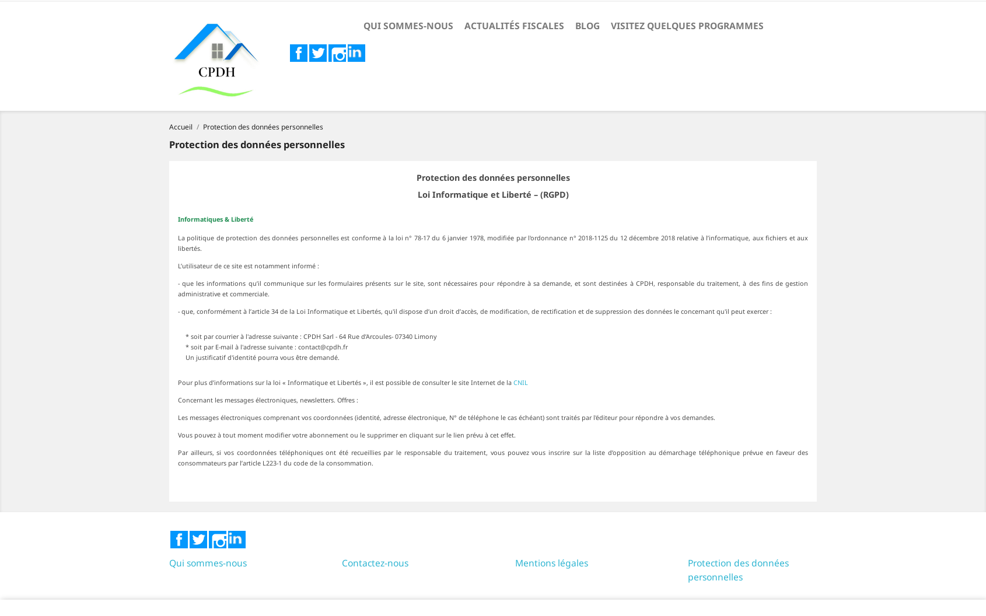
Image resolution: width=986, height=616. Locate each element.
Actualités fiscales (514, 25)
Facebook (298, 53)
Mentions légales (551, 562)
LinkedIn (356, 53)
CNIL (520, 382)
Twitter (318, 53)
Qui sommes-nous (408, 25)
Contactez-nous (375, 562)
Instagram (337, 53)
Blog (587, 25)
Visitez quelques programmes (687, 25)
